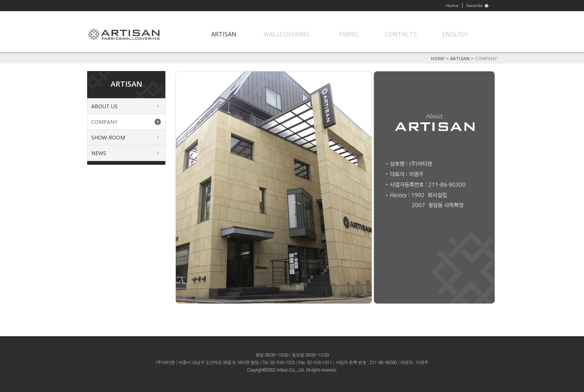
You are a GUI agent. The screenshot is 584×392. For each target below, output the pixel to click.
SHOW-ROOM (108, 137)
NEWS (98, 153)
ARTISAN (460, 58)
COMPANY (104, 121)
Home (452, 5)
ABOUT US (104, 106)
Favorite (477, 5)
